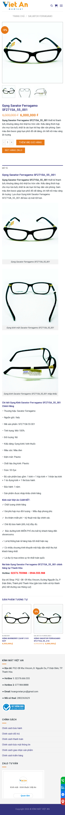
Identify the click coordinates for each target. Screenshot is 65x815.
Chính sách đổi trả (11, 733)
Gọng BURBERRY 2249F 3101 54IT (15, 639)
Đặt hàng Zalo (13, 150)
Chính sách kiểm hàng (12, 755)
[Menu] (61, 5)
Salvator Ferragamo (40, 16)
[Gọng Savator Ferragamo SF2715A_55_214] (48, 618)
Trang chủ (19, 16)
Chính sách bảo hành (12, 728)
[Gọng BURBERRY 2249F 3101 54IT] (16, 618)
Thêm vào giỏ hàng (30, 142)
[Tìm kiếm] (52, 5)
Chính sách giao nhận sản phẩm (17, 750)
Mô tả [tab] (5, 168)
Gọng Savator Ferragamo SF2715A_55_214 (47, 639)
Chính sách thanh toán (12, 739)
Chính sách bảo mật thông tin (16, 744)
